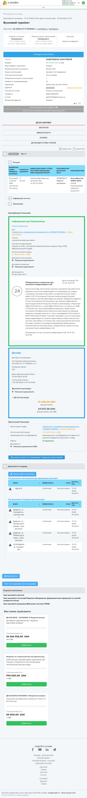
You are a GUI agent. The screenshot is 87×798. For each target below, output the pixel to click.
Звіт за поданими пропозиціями (20, 584)
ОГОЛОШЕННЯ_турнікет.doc (18, 546)
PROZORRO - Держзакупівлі (43, 755)
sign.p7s (18, 488)
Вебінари (43, 781)
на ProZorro (42, 29)
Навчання (43, 767)
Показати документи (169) (23, 446)
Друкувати (11, 576)
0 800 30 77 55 (67, 1)
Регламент (44, 779)
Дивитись (26, 645)
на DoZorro (53, 29)
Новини (43, 770)
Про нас (43, 775)
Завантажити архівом (22, 474)
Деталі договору (20, 397)
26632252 (50, 88)
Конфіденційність (54, 793)
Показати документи (23, 260)
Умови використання (68, 793)
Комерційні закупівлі (43, 763)
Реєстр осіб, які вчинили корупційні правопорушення (44, 111)
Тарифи (43, 784)
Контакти (43, 772)
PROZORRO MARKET (43, 758)
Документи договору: (21, 389)
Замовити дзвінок (68, 4)
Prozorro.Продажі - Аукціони (43, 761)
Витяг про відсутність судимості (43, 107)
